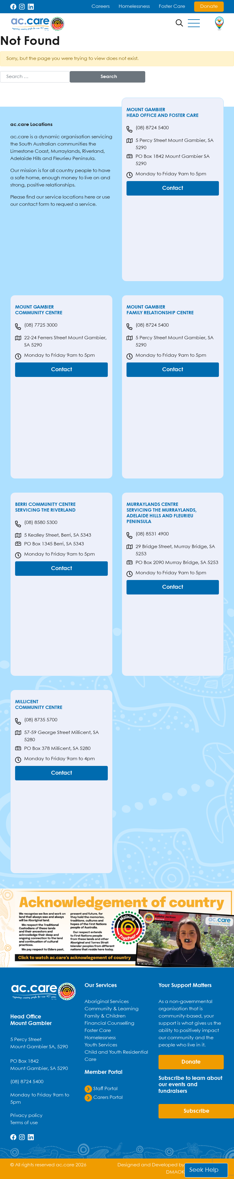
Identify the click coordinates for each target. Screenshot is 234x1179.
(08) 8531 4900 (148, 535)
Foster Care (172, 6)
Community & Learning (112, 1009)
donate (190, 1062)
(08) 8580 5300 (36, 524)
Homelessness (134, 6)
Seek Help (204, 1170)
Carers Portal (104, 1097)
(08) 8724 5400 (148, 129)
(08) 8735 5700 (36, 721)
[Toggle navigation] (194, 23)
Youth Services (101, 1045)
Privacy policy (26, 1115)
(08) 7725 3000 (36, 326)
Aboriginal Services (107, 1001)
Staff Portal (101, 1088)
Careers (100, 6)
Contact (172, 188)
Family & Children (105, 1016)
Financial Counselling (109, 1023)
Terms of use (24, 1123)
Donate (209, 6)
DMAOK (175, 1172)
